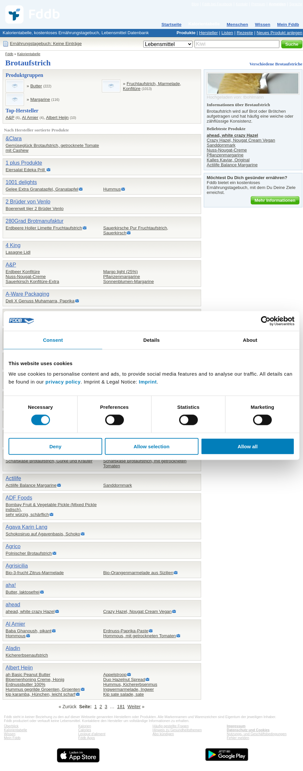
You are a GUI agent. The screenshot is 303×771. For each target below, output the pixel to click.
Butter (36, 85)
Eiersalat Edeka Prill (26, 169)
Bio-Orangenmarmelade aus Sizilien (138, 572)
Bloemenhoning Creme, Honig (35, 679)
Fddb (9, 54)
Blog (195, 4)
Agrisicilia (17, 566)
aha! (11, 585)
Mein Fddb (288, 24)
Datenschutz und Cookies (248, 730)
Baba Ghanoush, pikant (28, 630)
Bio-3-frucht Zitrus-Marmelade (35, 572)
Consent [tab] (53, 340)
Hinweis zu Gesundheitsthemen (177, 730)
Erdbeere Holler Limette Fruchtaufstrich (44, 227)
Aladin (13, 648)
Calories (84, 730)
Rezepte (245, 32)
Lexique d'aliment (91, 734)
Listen (227, 32)
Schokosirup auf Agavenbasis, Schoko (43, 533)
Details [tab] (151, 340)
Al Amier (30, 117)
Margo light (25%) (120, 271)
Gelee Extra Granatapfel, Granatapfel (42, 189)
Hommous (16, 635)
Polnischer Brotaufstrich (29, 553)
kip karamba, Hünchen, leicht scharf (40, 694)
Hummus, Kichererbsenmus (130, 684)
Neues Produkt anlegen (279, 32)
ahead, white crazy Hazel (30, 611)
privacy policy (63, 381)
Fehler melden (238, 738)
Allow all (248, 446)
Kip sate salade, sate (123, 694)
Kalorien (84, 726)
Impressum (236, 726)
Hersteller (208, 32)
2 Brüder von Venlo (28, 201)
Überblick (11, 726)
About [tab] (250, 340)
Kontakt (241, 4)
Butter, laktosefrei (22, 592)
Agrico (13, 546)
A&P (10, 117)
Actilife (13, 478)
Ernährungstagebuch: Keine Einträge (46, 43)
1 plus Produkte (24, 163)
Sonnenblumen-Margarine (128, 281)
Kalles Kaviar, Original (228, 159)
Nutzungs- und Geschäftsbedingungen (257, 734)
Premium (258, 4)
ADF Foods (19, 498)
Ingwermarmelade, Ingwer (128, 689)
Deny (55, 446)
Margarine (40, 99)
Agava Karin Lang (26, 527)
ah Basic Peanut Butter (28, 674)
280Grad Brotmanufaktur (34, 221)
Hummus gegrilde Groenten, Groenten (43, 689)
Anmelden (277, 4)
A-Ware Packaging (27, 294)
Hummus (112, 189)
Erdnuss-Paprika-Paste (125, 630)
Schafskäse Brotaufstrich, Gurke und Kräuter (49, 460)
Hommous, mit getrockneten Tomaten (139, 635)
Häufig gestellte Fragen (170, 726)
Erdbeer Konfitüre (23, 271)
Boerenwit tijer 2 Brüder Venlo (34, 208)
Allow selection (151, 446)
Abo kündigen (163, 734)
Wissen (262, 24)
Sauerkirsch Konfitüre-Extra (32, 281)
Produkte (186, 32)
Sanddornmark (117, 485)
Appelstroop (115, 674)
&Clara (14, 138)
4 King (13, 245)
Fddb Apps (86, 738)
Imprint (148, 381)
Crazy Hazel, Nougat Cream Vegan (137, 611)
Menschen (237, 24)
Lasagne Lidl (18, 252)
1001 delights (21, 182)
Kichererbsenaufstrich (27, 655)
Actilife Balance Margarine (31, 485)
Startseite (171, 24)
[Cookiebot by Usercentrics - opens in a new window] (265, 321)
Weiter (134, 706)
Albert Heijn (57, 117)
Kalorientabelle (204, 23)
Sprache (295, 4)
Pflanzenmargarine (121, 276)
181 (121, 706)
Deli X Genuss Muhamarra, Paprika (40, 300)
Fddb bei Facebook (217, 4)
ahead (13, 604)
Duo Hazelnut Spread (124, 679)
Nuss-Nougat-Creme (26, 276)
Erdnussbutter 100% (25, 684)
